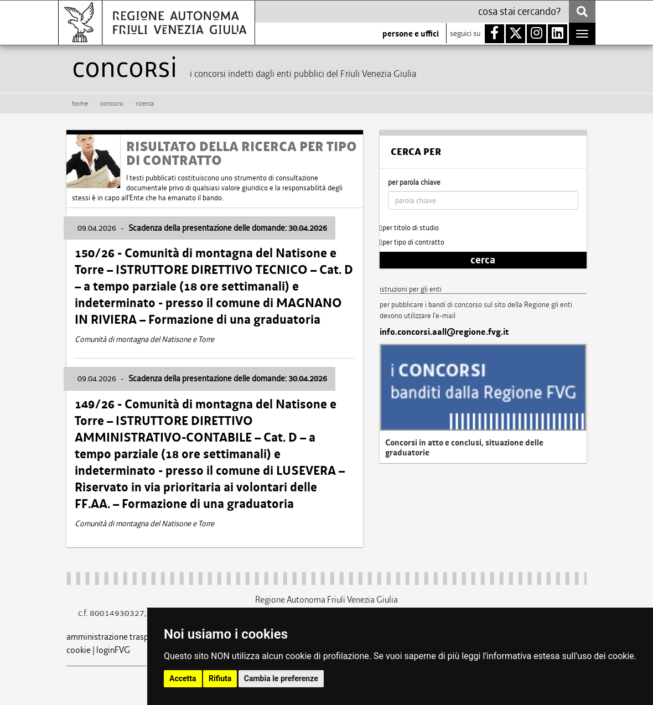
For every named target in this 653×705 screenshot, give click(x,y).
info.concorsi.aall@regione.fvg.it (444, 332)
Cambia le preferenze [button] (281, 678)
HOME (80, 103)
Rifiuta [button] (220, 678)
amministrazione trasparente (119, 636)
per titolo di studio (409, 227)
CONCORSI (111, 103)
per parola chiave (414, 182)
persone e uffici (410, 33)
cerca (482, 260)
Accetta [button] (182, 678)
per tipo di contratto (412, 242)
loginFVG (113, 650)
